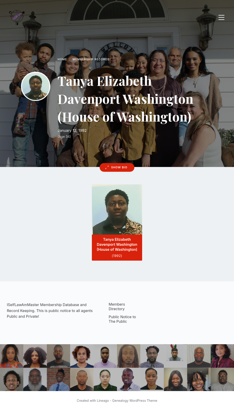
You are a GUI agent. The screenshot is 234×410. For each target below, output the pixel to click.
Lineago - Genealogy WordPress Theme (127, 400)
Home (62, 59)
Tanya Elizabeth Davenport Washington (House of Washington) (117, 244)
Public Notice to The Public (122, 319)
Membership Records (91, 59)
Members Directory (117, 306)
